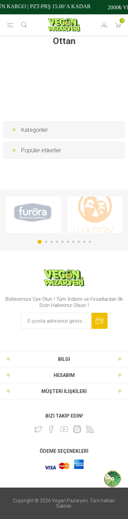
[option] (33, 215)
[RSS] (90, 429)
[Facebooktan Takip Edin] (51, 429)
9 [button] (84, 242)
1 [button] (40, 242)
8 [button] (79, 242)
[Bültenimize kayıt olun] (55, 321)
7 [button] (73, 242)
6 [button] (68, 242)
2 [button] (46, 242)
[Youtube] (64, 429)
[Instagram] (77, 429)
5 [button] (62, 242)
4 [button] (57, 242)
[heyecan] (38, 429)
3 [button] (52, 242)
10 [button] (90, 242)
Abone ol (99, 321)
